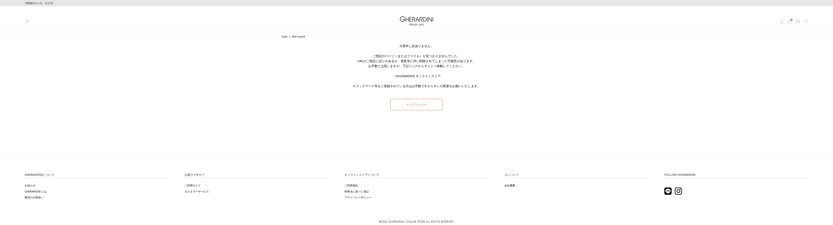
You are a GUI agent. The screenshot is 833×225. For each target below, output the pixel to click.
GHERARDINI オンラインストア (418, 76)
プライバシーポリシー (358, 197)
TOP (284, 37)
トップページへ (416, 104)
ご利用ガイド (193, 185)
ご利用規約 (351, 185)
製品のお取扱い (34, 197)
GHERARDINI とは (36, 191)
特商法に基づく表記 (356, 191)
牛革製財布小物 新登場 (38, 3)
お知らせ (30, 185)
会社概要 (509, 185)
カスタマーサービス (197, 191)
